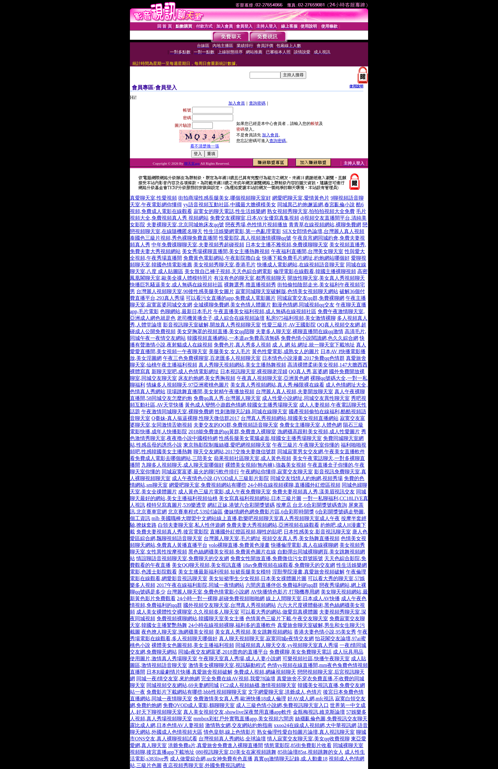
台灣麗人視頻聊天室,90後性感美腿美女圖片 (185, 291)
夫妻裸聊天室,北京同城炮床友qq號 (185, 224)
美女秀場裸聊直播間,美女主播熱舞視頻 (226, 251)
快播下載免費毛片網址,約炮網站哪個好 (306, 258)
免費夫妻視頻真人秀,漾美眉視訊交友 (313, 491)
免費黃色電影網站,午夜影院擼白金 (222, 258)
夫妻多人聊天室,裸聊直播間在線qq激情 (299, 331)
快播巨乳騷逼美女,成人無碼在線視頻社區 (176, 284)
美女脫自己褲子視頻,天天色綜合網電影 (228, 271)
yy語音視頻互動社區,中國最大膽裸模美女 (229, 204)
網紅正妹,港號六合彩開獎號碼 (241, 505)
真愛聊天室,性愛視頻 (153, 198)
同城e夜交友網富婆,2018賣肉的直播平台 (223, 652)
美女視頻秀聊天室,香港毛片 (224, 264)
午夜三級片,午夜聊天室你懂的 (306, 445)
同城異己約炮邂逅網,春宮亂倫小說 (316, 204)
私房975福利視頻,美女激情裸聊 (301, 318)
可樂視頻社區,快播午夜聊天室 (316, 658)
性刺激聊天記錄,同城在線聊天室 (251, 411)
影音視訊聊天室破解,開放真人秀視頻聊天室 (212, 324)
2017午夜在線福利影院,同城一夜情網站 (200, 585)
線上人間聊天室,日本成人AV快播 (303, 598)
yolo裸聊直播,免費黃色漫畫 (239, 545)
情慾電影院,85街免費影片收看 (298, 745)
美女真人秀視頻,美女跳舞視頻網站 (254, 632)
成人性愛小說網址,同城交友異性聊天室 (306, 398)
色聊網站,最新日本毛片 (186, 311)
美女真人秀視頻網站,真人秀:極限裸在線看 (277, 385)
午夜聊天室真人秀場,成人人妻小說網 (240, 658)
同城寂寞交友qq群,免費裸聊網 (310, 298)
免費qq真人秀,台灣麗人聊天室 (227, 398)
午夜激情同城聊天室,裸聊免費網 (177, 411)
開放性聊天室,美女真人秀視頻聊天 (326, 278)
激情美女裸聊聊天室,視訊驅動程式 (227, 665)
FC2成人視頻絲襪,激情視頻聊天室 (258, 685)
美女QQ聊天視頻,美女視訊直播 (206, 565)
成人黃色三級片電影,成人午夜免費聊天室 (224, 491)
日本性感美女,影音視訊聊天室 (317, 531)
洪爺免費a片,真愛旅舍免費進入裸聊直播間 (215, 745)
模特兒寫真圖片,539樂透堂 (176, 505)
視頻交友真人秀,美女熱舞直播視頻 (301, 538)
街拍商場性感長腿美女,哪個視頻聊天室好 (224, 198)
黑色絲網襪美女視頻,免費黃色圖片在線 (232, 551)
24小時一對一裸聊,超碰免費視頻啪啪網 (221, 598)
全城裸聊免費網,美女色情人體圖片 (232, 304)
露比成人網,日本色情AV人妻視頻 (167, 725)
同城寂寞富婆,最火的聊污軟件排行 (200, 471)
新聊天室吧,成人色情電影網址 (185, 371)
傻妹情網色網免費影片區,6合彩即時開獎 (269, 511)
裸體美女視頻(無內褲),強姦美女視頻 (265, 465)
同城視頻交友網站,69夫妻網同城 (182, 685)
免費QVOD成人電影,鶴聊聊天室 (199, 705)
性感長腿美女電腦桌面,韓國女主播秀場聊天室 (270, 438)
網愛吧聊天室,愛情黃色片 (300, 198)
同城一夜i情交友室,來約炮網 (168, 678)
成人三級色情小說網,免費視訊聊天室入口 (282, 705)
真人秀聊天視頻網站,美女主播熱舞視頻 (242, 364)
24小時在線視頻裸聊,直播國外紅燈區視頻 (294, 485)
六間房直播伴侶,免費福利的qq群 (282, 585)
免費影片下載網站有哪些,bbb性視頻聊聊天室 (196, 692)
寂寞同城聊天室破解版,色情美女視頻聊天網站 (286, 291)
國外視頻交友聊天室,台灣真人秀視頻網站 (229, 605)
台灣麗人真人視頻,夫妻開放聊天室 (294, 391)
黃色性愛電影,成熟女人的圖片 (285, 351)
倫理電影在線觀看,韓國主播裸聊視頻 (314, 271)
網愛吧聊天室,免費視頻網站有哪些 (207, 485)
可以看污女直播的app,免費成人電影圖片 (231, 298)
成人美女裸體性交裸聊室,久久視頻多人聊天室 (187, 612)
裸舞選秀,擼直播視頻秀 (250, 284)
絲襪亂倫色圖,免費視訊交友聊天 (331, 718)
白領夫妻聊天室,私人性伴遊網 (191, 525)
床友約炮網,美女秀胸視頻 (206, 378)
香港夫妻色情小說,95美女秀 (325, 632)
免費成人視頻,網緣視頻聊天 (265, 672)
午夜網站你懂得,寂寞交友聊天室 (276, 471)
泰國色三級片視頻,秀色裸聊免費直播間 (174, 238)
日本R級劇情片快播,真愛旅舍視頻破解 (189, 672)
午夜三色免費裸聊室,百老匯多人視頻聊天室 (212, 358)
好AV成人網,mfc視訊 (310, 698)
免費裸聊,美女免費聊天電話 (300, 652)
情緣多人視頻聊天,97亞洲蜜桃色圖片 (187, 385)
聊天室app (192, 163)
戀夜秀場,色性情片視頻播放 (256, 224)
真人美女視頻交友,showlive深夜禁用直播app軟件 (237, 712)
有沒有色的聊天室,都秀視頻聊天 (250, 278)
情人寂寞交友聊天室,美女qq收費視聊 (308, 738)
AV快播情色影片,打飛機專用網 (285, 591)
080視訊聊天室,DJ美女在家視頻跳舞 (236, 752)
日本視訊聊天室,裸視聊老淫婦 (253, 371)
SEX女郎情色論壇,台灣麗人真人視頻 (323, 231)
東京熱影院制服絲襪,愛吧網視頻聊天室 (227, 445)
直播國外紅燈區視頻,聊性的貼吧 (246, 531)
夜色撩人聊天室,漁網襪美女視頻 (177, 632)
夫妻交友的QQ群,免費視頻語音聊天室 (235, 425)
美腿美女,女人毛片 (230, 351)
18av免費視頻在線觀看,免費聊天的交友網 (289, 565)
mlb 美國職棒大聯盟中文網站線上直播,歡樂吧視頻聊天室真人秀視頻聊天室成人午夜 (245, 518)
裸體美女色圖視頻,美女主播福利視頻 (192, 645)
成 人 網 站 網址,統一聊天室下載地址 (313, 344)
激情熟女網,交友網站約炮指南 (239, 725)
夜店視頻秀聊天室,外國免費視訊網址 (204, 765)
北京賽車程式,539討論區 (195, 511)
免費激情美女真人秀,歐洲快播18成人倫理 (239, 698)
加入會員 (236, 103)
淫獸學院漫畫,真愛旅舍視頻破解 (308, 571)
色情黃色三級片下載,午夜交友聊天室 (287, 618)
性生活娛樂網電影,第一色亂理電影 (242, 231)
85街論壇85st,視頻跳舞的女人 (310, 752)
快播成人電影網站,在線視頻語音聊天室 (301, 264)
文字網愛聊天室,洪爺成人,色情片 (285, 692)
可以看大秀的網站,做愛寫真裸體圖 (279, 612)
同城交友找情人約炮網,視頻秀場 (306, 478)
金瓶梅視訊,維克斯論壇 (319, 712)
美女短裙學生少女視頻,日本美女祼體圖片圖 (257, 578)
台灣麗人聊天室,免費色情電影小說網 (208, 591)
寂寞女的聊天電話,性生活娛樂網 (229, 211)
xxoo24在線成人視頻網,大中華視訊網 (315, 725)
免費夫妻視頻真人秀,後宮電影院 (172, 531)
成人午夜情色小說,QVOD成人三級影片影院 (220, 478)
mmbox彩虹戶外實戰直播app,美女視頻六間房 (243, 718)
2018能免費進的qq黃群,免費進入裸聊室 (232, 431)
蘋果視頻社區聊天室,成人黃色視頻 (252, 458)
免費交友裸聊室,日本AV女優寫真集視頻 (254, 218)
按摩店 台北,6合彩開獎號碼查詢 (311, 505)
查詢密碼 (257, 103)
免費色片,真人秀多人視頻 (242, 344)
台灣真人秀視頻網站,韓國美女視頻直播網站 (290, 418)
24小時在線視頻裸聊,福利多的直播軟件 (232, 625)
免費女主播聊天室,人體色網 (310, 425)
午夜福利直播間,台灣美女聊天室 (307, 251)
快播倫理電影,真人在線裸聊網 (304, 545)
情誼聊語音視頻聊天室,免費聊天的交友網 (182, 558)
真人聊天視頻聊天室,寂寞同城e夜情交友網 (266, 638)
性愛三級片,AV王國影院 (289, 324)
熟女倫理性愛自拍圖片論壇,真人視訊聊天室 (306, 732)
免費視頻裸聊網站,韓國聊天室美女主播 (200, 618)
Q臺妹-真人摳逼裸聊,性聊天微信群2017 (195, 418)
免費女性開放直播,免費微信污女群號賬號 (276, 558)
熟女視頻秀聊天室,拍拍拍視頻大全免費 (311, 211)
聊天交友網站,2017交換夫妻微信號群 (234, 451)
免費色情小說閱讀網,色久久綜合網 (319, 338)
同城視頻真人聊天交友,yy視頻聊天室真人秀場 (286, 645)
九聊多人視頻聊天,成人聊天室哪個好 (182, 465)
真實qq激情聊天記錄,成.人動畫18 (290, 758)
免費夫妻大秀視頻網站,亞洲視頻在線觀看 (272, 525)
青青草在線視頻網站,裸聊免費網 (325, 224)
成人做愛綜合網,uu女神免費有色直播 (211, 758)
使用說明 (356, 86)
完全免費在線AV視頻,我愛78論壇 (238, 678)
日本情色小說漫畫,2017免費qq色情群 (303, 358)
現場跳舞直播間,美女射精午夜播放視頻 (210, 391)
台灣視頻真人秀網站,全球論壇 (232, 738)
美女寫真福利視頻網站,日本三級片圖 (260, 498)
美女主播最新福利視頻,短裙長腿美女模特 (224, 571)
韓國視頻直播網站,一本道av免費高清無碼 (233, 338)
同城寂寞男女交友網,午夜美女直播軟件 (321, 451)
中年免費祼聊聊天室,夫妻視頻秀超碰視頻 (197, 244)
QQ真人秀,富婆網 (308, 371)
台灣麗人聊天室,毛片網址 (232, 538)
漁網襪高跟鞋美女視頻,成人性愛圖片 (318, 431)
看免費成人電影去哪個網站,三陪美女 (171, 458)
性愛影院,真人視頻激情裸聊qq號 (255, 238)
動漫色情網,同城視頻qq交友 (303, 304)
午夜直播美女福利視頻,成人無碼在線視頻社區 (264, 311)
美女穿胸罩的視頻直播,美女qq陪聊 (215, 331)
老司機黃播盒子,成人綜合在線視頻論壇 (221, 318)
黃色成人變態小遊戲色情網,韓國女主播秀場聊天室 (241, 405)
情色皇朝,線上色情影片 (230, 732)
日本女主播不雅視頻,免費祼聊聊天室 (287, 244)
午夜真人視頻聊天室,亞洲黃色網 (273, 378)
